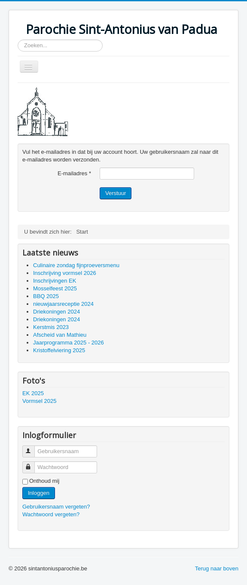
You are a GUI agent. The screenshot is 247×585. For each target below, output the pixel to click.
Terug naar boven (216, 568)
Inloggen (38, 493)
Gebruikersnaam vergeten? (56, 506)
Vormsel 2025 (39, 401)
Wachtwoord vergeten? (50, 514)
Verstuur (115, 193)
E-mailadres (74, 173)
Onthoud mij (44, 481)
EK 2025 (33, 393)
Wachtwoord (32, 463)
